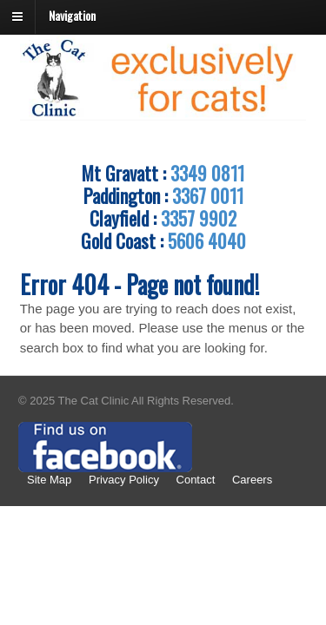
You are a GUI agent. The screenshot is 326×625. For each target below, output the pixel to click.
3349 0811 (207, 173)
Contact (196, 479)
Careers (252, 479)
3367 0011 (207, 195)
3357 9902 (198, 218)
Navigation (72, 15)
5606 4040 (207, 240)
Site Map (49, 479)
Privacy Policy (124, 479)
